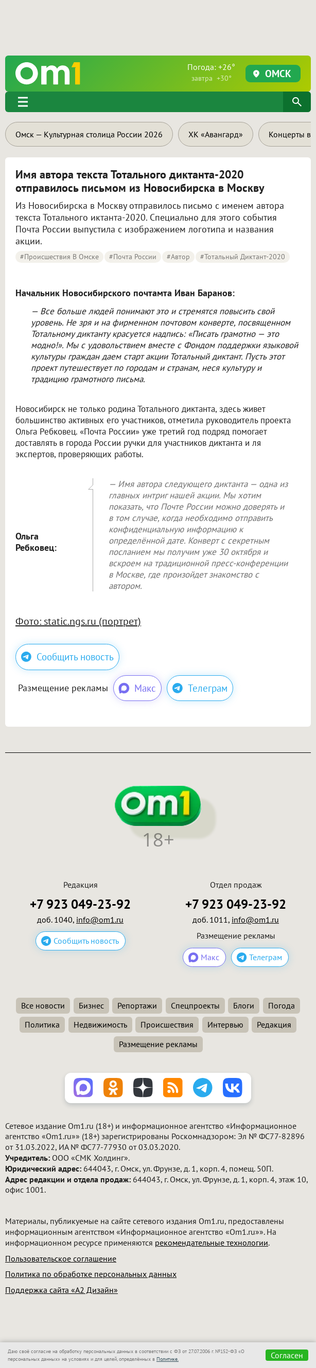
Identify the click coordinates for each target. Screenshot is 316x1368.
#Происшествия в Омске (59, 256)
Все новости (43, 1005)
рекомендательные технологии (211, 1242)
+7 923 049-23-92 (80, 904)
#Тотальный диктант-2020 (242, 256)
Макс (136, 688)
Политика (42, 1024)
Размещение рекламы (158, 1044)
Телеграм (199, 688)
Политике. (167, 1359)
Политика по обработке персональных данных (91, 1274)
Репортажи (137, 1005)
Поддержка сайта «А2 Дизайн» (61, 1290)
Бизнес (91, 1005)
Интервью (225, 1024)
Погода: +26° (211, 72)
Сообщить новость (67, 657)
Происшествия (167, 1024)
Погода (281, 1005)
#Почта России (132, 256)
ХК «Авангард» (215, 134)
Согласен (287, 1355)
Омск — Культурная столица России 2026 (89, 134)
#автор (178, 256)
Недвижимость (100, 1024)
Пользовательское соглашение (60, 1258)
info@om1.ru (100, 919)
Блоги (243, 1005)
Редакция (274, 1024)
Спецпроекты (195, 1005)
